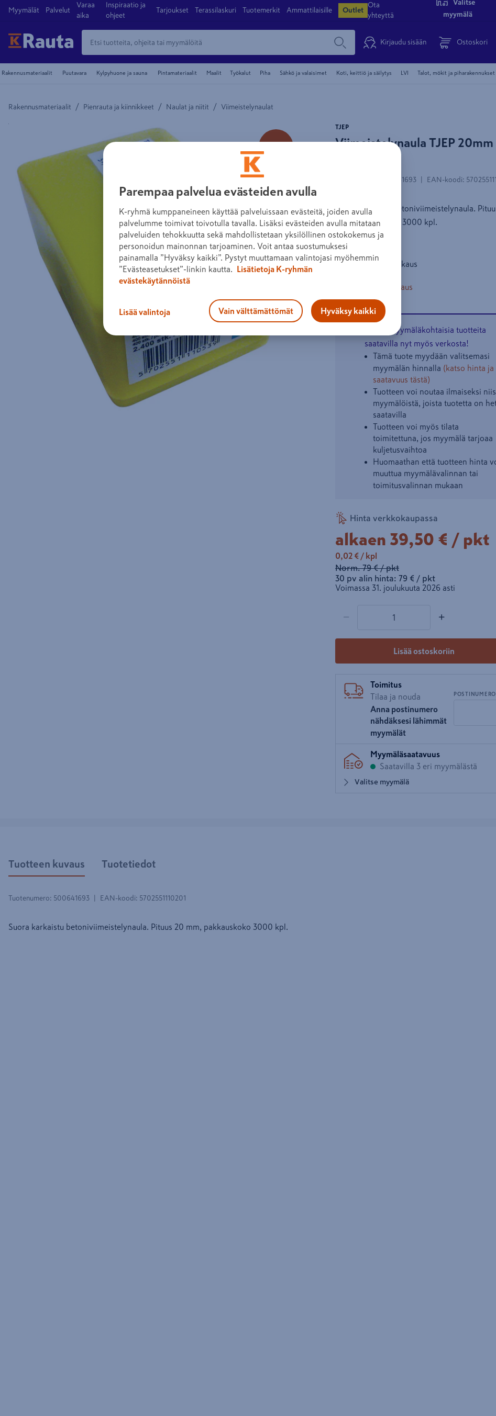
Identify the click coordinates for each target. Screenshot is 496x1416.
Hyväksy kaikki (348, 311)
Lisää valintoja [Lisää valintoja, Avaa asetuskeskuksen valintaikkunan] (144, 312)
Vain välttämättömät (255, 311)
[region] (252, 238)
